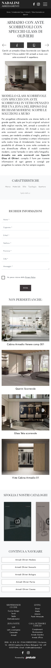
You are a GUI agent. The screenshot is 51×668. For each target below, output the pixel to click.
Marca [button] (7, 186)
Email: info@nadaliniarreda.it (31, 647)
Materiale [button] (16, 186)
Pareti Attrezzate (37, 616)
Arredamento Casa (17, 12)
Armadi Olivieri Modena (25, 559)
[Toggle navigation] (45, 4)
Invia (25, 288)
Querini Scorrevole (26, 388)
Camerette (14, 632)
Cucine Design (13, 611)
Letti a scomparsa (13, 629)
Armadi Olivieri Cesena (25, 589)
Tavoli (13, 613)
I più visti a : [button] (25, 193)
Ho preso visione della (21, 277)
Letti (13, 627)
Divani (37, 608)
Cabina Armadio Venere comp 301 (25, 344)
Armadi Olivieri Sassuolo (25, 567)
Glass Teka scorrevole (25, 433)
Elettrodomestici (13, 619)
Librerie (37, 614)
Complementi (37, 629)
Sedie (13, 616)
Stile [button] (24, 186)
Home (8, 12)
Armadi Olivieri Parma (25, 582)
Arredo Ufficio (37, 637)
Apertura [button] (42, 186)
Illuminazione (37, 632)
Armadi (27, 12)
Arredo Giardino (37, 634)
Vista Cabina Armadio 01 (25, 477)
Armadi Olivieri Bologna (25, 574)
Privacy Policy (30, 277)
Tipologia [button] (32, 186)
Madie (37, 611)
